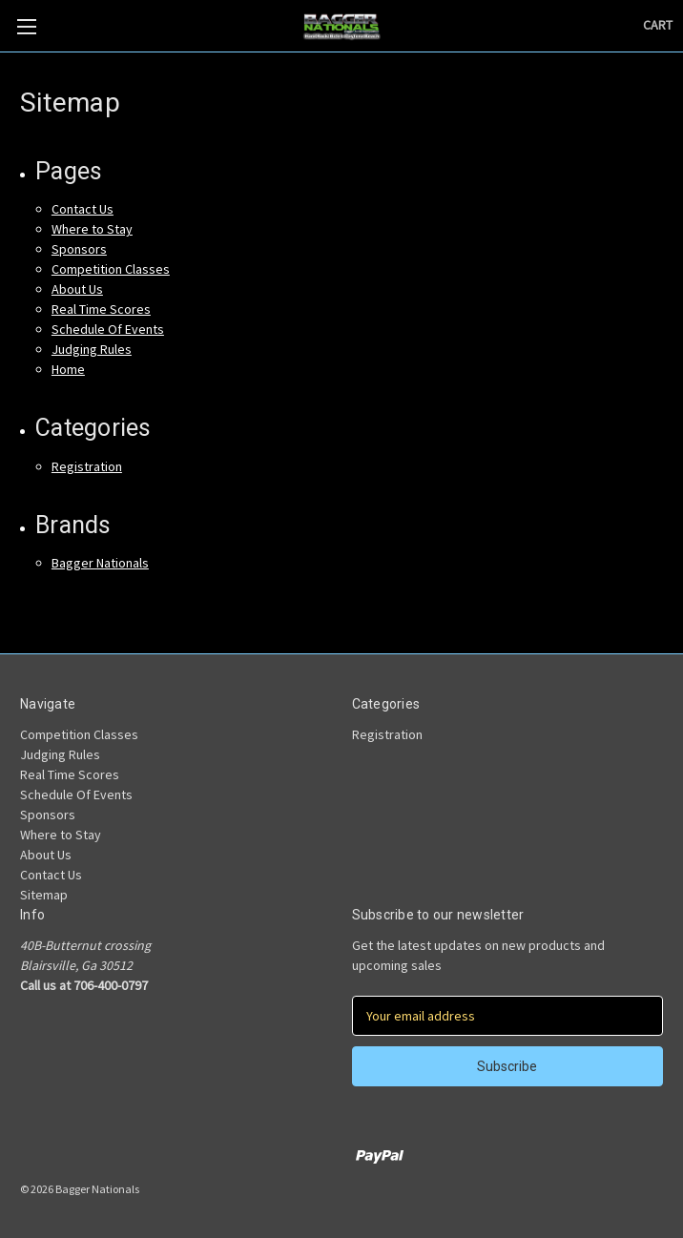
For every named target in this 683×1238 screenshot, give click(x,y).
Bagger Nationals (100, 562)
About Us (77, 289)
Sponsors (79, 249)
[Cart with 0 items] (657, 25)
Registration (87, 466)
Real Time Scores (101, 309)
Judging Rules (92, 349)
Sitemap (44, 894)
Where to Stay (92, 228)
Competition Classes (111, 269)
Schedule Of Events (108, 329)
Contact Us (83, 208)
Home (68, 369)
